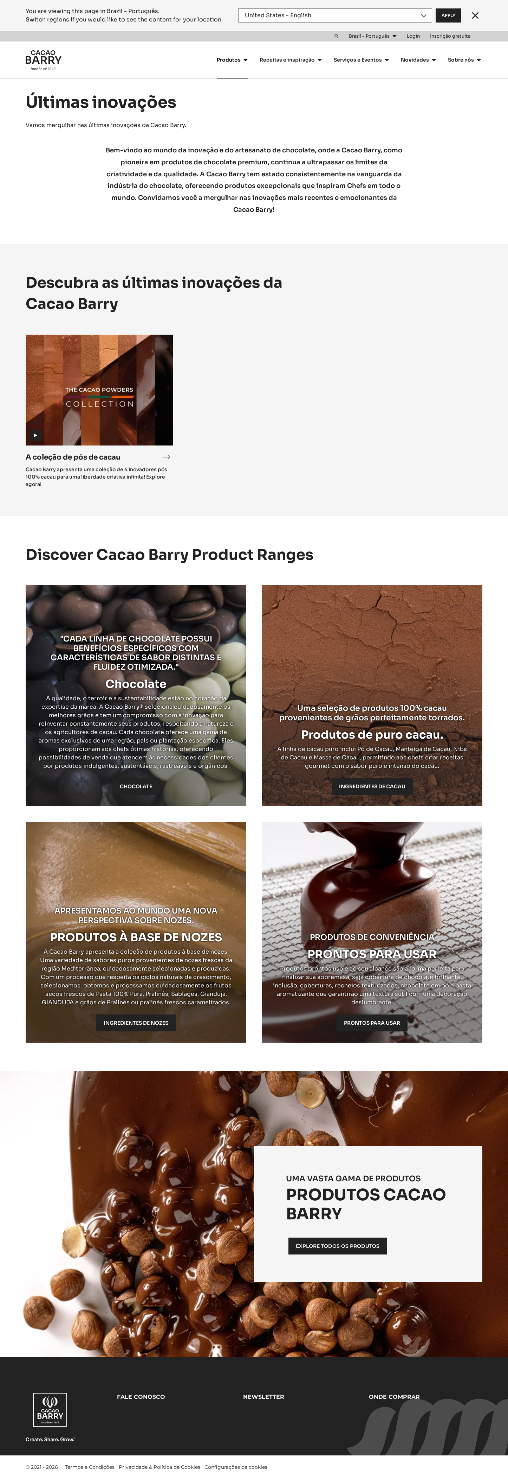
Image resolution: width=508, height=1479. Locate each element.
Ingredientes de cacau (372, 786)
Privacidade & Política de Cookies (159, 1467)
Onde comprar (394, 1396)
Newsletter (263, 1396)
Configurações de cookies (235, 1467)
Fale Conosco (141, 1396)
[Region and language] (335, 15)
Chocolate (136, 786)
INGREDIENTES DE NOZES (136, 1023)
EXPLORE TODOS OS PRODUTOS (337, 1246)
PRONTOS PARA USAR (372, 1023)
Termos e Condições (90, 1467)
